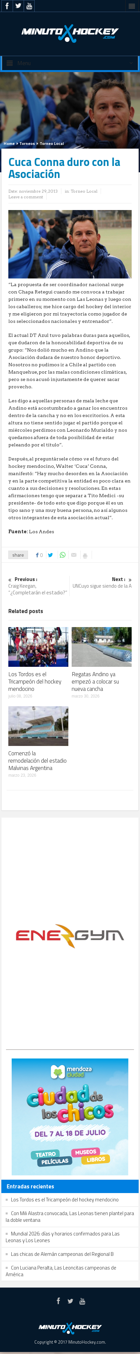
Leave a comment (25, 196)
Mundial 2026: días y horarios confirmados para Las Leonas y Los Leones (63, 1237)
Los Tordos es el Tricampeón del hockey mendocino (34, 681)
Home (9, 143)
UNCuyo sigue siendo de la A (101, 583)
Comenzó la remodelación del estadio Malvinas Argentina (37, 760)
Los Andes (41, 531)
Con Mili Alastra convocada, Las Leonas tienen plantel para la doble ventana (70, 1216)
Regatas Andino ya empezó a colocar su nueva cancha (95, 681)
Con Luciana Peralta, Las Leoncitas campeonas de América (61, 1271)
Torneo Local (52, 143)
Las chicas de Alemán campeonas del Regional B (62, 1254)
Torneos (27, 143)
